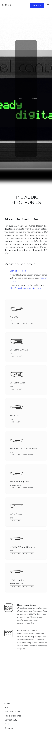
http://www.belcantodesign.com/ (25, 288)
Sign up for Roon (18, 270)
